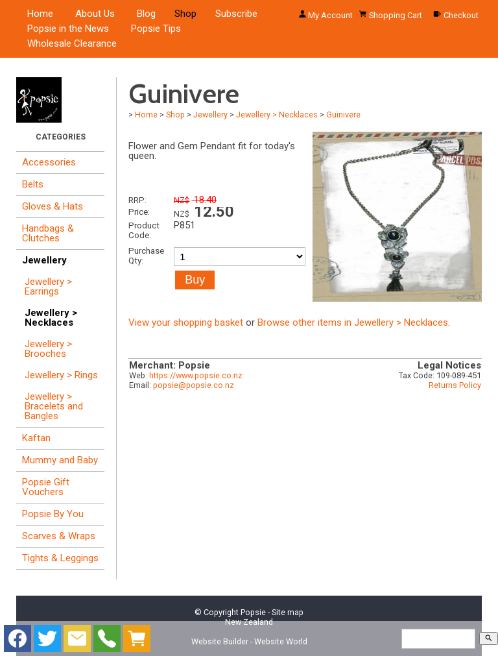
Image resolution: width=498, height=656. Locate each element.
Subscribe (236, 13)
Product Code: (144, 230)
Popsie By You (53, 514)
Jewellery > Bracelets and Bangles (54, 406)
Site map (287, 612)
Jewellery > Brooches (48, 348)
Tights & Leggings (60, 558)
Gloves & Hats (52, 206)
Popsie (253, 612)
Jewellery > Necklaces (51, 317)
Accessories (49, 162)
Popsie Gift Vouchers (45, 487)
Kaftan (36, 438)
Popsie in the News (68, 28)
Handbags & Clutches (48, 233)
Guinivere (343, 114)
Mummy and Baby (60, 460)
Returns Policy (455, 385)
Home (40, 13)
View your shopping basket (185, 322)
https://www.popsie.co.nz (196, 375)
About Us (95, 13)
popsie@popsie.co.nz (193, 385)
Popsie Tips (156, 28)
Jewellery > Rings (61, 375)
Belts (32, 184)
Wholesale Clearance (72, 43)
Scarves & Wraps (58, 536)
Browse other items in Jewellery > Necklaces (352, 322)
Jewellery (44, 260)
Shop (185, 13)
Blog (146, 13)
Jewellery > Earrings (48, 286)
